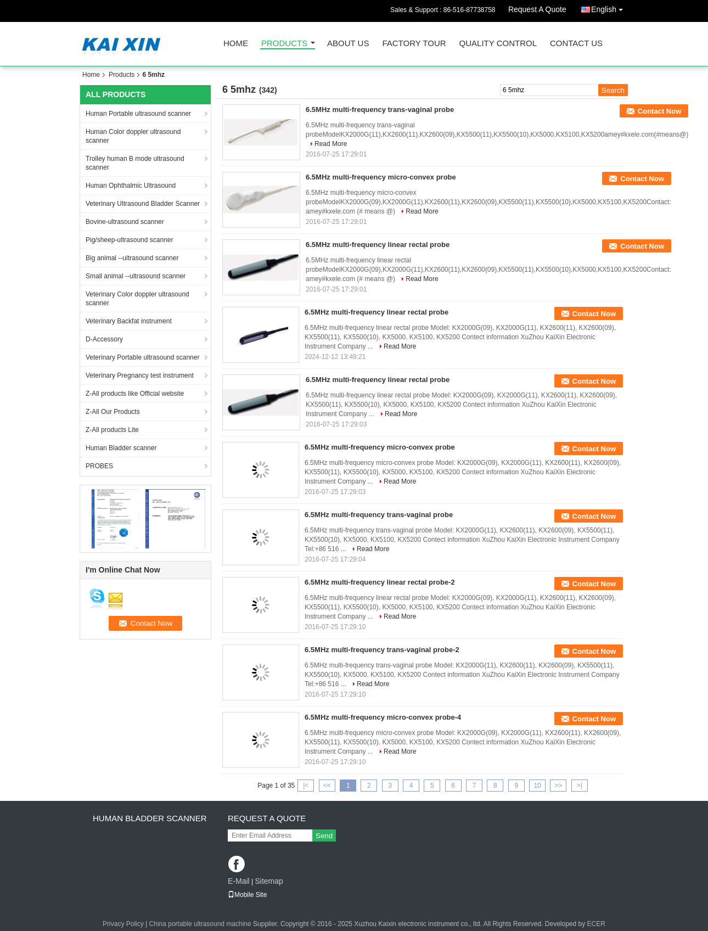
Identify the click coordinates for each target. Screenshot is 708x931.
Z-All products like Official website (135, 393)
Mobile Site (247, 895)
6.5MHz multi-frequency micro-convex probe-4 (383, 717)
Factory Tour (414, 44)
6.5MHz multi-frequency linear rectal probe (377, 244)
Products (284, 44)
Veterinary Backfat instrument (129, 321)
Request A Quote (537, 9)
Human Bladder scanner (121, 448)
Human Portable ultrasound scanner (138, 113)
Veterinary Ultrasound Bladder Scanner (143, 203)
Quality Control (498, 44)
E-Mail (239, 881)
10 (537, 785)
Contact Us (576, 44)
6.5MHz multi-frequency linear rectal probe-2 (380, 582)
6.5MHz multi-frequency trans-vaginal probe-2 (382, 650)
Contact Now (659, 111)
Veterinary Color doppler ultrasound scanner (137, 298)
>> (558, 785)
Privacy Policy (123, 924)
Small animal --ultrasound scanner (136, 276)
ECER (596, 924)
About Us (348, 44)
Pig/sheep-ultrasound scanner (129, 240)
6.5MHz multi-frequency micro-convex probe (381, 177)
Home (235, 44)
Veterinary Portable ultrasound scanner (142, 357)
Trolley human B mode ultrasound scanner (135, 163)
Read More (330, 144)
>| (579, 785)
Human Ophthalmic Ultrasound (131, 185)
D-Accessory (104, 339)
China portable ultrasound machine (200, 924)
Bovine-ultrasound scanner (125, 222)
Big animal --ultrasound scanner (132, 258)
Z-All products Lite (112, 430)
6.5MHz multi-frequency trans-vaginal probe (380, 109)
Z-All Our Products (113, 412)
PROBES (99, 466)
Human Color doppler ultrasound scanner (133, 136)
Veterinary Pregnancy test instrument (140, 375)
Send (324, 836)
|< (305, 785)
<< (327, 785)
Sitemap (269, 881)
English (609, 7)
